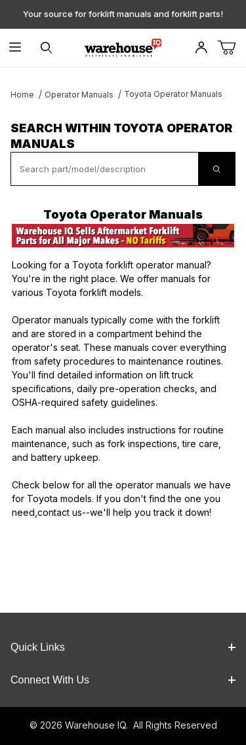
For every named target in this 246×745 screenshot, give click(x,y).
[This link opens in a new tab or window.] (123, 235)
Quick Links (123, 647)
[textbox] (104, 169)
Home (22, 95)
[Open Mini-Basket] (231, 48)
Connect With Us (123, 679)
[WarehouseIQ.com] (123, 46)
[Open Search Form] (46, 48)
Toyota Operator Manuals (173, 94)
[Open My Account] (200, 48)
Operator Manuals (79, 95)
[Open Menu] (15, 48)
